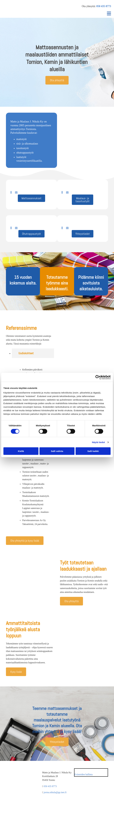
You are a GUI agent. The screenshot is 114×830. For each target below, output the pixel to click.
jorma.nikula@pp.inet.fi (55, 792)
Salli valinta (57, 451)
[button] (56, 80)
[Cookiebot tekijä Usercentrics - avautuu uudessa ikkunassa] (98, 377)
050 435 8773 (103, 6)
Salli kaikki (93, 451)
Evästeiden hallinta (84, 774)
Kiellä (21, 451)
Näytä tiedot (98, 442)
